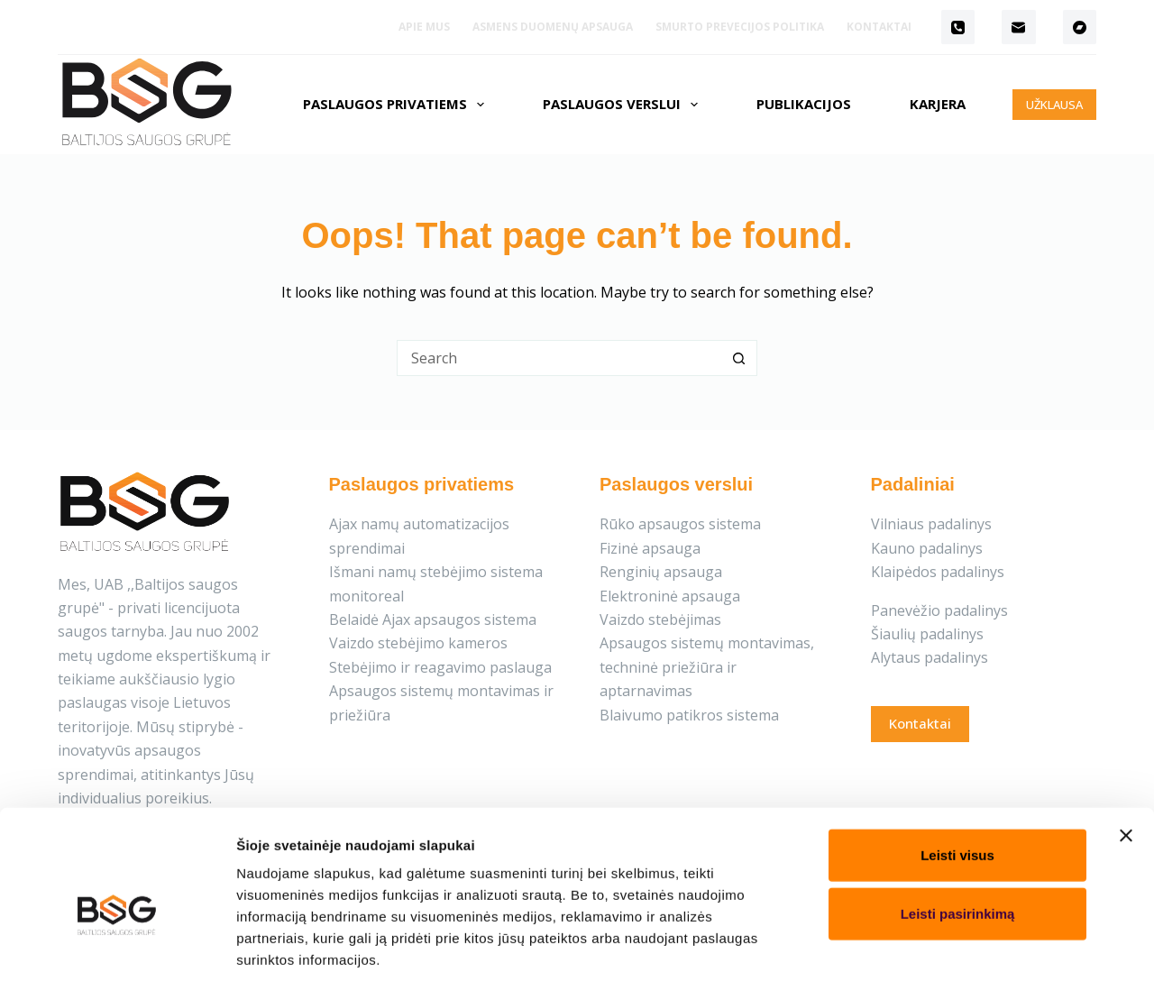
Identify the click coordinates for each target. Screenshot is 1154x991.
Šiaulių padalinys (927, 634)
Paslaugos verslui (624, 104)
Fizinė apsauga (650, 548)
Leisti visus (957, 777)
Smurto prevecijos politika (739, 26)
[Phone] (958, 27)
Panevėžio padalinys (939, 610)
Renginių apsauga (661, 572)
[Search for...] (559, 358)
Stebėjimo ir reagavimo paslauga (440, 667)
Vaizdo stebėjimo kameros (418, 643)
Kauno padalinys (927, 548)
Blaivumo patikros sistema (689, 715)
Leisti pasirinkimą (958, 837)
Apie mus (424, 26)
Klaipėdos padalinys (937, 572)
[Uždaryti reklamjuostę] (1126, 758)
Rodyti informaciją (922, 955)
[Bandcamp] (1080, 27)
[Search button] (739, 358)
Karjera (938, 104)
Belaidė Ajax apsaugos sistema (432, 619)
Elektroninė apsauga (670, 596)
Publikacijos (803, 104)
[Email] (1019, 27)
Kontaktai (879, 26)
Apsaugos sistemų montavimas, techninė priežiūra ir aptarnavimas (707, 667)
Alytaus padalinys (929, 657)
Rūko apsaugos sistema (680, 524)
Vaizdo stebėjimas (660, 619)
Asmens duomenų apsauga (552, 26)
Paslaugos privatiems (397, 104)
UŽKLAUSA (1054, 104)
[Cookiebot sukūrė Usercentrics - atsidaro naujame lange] (117, 955)
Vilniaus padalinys (931, 524)
